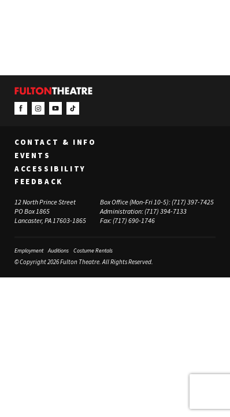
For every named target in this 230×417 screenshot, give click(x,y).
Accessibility (50, 169)
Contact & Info (55, 142)
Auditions (58, 250)
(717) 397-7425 (193, 201)
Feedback (38, 181)
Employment (28, 250)
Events (32, 155)
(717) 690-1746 (134, 220)
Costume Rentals (93, 250)
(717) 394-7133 (165, 211)
